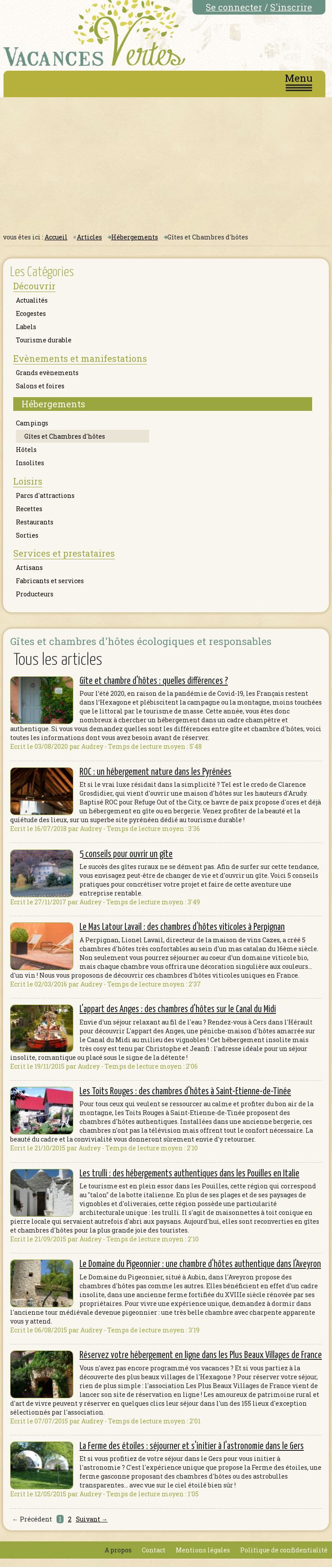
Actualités (32, 300)
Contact (154, 1550)
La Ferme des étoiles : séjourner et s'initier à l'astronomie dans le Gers (191, 1446)
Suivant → (92, 1519)
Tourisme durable (44, 340)
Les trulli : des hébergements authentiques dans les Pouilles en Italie (189, 1173)
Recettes (29, 509)
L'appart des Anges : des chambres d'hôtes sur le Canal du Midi (177, 1009)
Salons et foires (40, 386)
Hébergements (134, 237)
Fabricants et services (50, 581)
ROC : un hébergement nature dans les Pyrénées (155, 772)
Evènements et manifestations (80, 358)
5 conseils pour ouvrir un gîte (126, 854)
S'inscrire (291, 7)
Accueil (56, 237)
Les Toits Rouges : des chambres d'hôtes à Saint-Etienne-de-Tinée (185, 1091)
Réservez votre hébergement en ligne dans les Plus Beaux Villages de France (200, 1355)
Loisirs (27, 481)
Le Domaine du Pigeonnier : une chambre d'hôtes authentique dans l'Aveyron (200, 1264)
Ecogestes (31, 313)
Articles (89, 237)
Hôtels (26, 449)
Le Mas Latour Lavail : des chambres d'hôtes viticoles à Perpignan (182, 927)
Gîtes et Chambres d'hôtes (64, 436)
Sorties (27, 535)
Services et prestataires (64, 553)
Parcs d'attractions (45, 495)
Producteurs (34, 594)
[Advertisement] (166, 163)
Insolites (30, 463)
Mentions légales (203, 1550)
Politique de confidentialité (284, 1550)
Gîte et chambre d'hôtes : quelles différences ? (153, 681)
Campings (32, 423)
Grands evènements (47, 372)
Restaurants (34, 522)
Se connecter (234, 7)
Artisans (29, 567)
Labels (26, 327)
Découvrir (34, 286)
